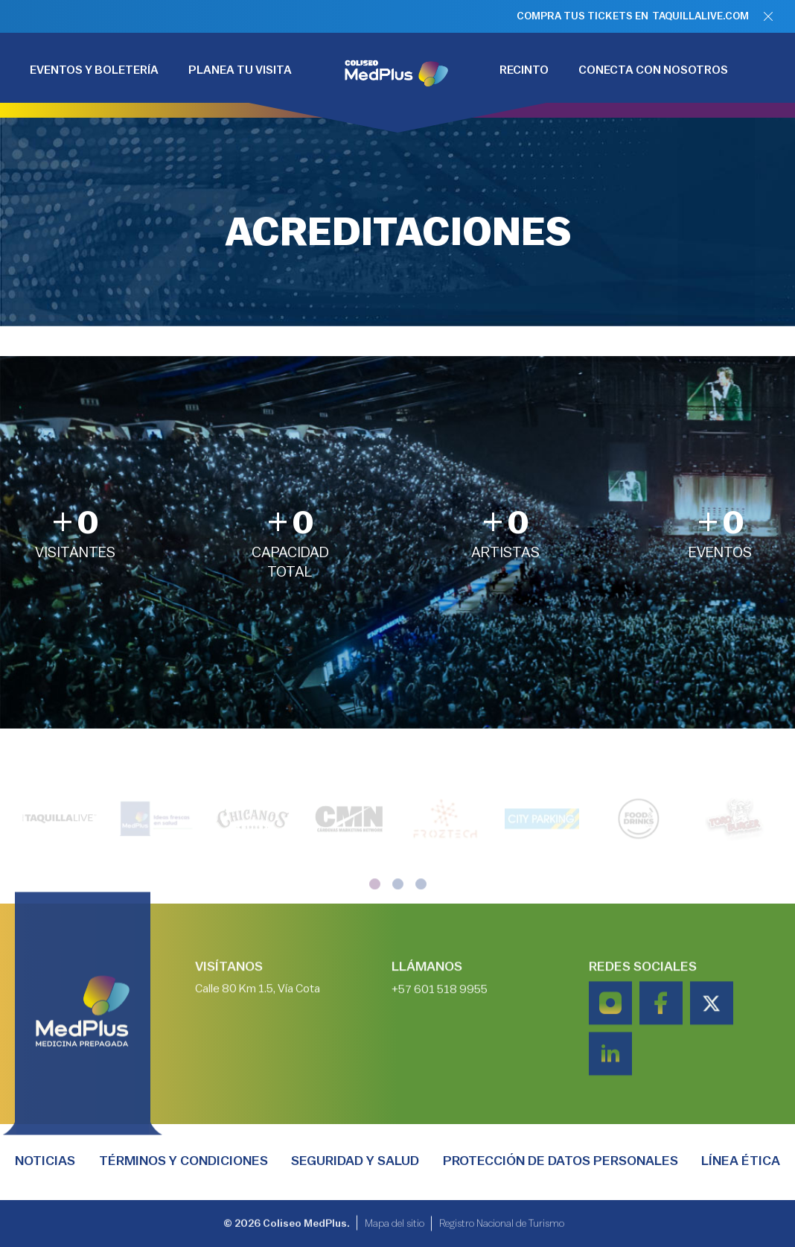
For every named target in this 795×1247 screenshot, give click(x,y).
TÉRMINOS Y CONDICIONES (183, 1160)
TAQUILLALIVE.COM (700, 16)
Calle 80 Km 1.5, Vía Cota (257, 1029)
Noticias (45, 1160)
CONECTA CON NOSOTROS (653, 70)
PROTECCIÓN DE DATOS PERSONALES (560, 1160)
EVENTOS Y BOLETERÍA (94, 70)
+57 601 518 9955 (440, 1029)
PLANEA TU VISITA (240, 70)
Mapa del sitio (394, 1227)
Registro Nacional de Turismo (501, 1227)
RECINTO (524, 70)
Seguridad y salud (355, 1160)
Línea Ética (740, 1160)
